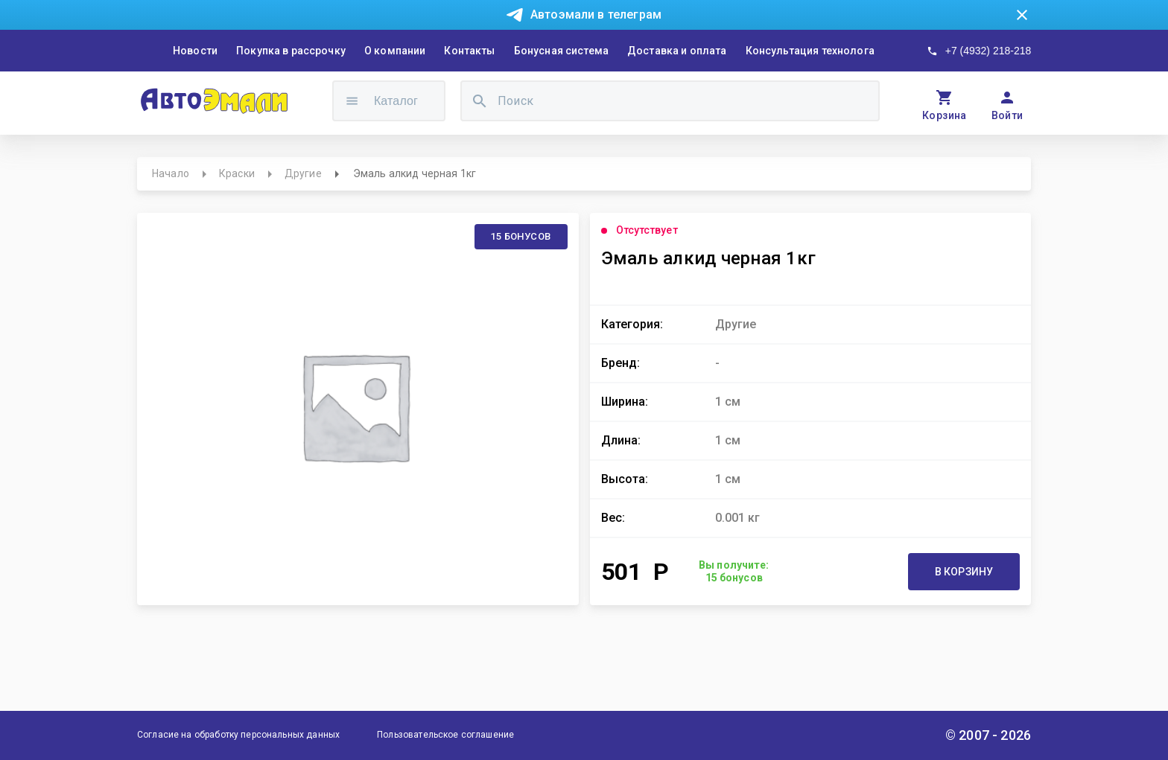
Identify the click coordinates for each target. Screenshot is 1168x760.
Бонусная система (561, 51)
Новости (195, 51)
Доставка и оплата (677, 51)
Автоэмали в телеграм (595, 14)
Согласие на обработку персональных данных (238, 734)
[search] (480, 101)
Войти (1007, 115)
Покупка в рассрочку (291, 51)
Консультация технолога (810, 51)
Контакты (469, 51)
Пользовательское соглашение (445, 734)
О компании (395, 51)
